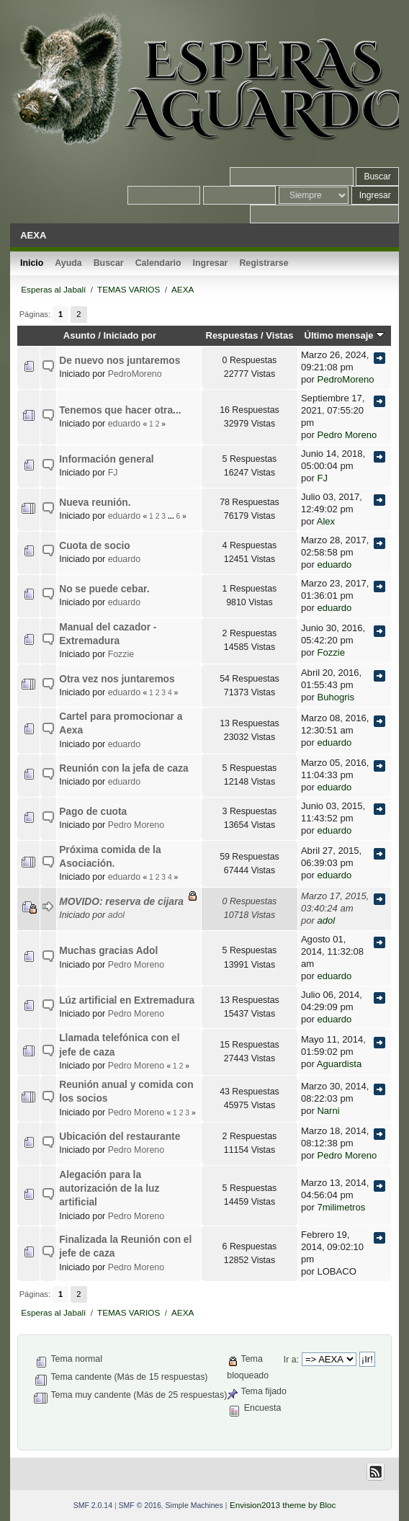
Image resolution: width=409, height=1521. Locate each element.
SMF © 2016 (140, 1505)
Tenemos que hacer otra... (120, 410)
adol (116, 915)
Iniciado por (129, 335)
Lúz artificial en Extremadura (126, 1000)
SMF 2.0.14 (92, 1505)
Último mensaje (345, 335)
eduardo (124, 424)
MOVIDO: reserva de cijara (121, 901)
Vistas (279, 335)
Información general (106, 459)
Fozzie (121, 654)
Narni (328, 1110)
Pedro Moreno (347, 434)
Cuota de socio (94, 545)
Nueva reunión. (94, 502)
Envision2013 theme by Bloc (283, 1504)
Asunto (79, 335)
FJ (113, 473)
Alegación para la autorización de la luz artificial (109, 1188)
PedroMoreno (135, 374)
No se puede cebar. (104, 589)
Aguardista (339, 1063)
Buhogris (335, 697)
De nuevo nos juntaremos (119, 360)
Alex (326, 521)
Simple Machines (194, 1505)
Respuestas (232, 335)
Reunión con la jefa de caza (124, 768)
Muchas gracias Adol (108, 950)
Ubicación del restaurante (119, 1136)
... (172, 516)
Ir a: (291, 1360)
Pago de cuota (93, 811)
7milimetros (341, 1207)
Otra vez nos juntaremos (116, 679)
